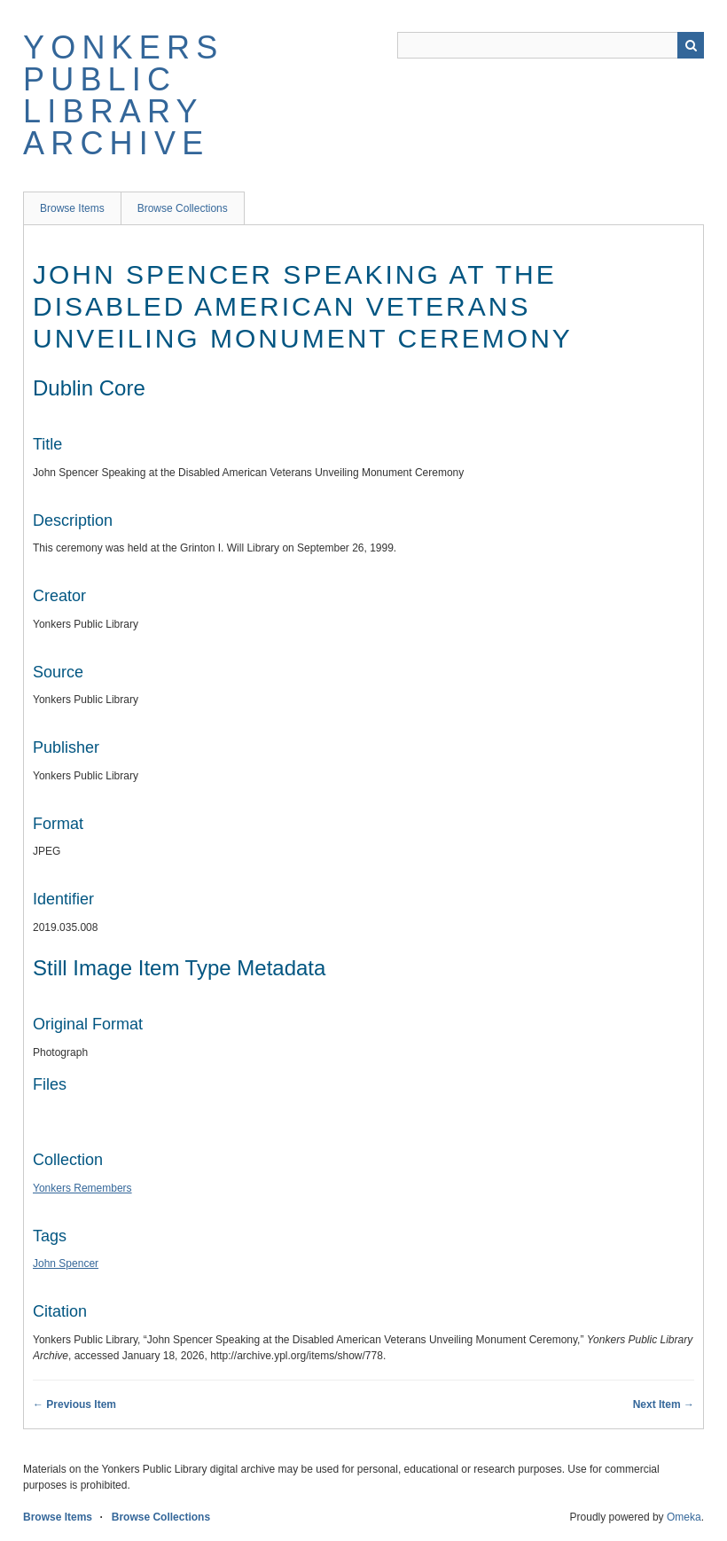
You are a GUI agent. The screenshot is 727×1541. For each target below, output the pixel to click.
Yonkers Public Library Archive (123, 95)
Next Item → (663, 1404)
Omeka (684, 1517)
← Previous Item (74, 1404)
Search (690, 45)
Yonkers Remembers (82, 1188)
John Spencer (65, 1263)
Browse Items (72, 208)
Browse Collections (182, 208)
